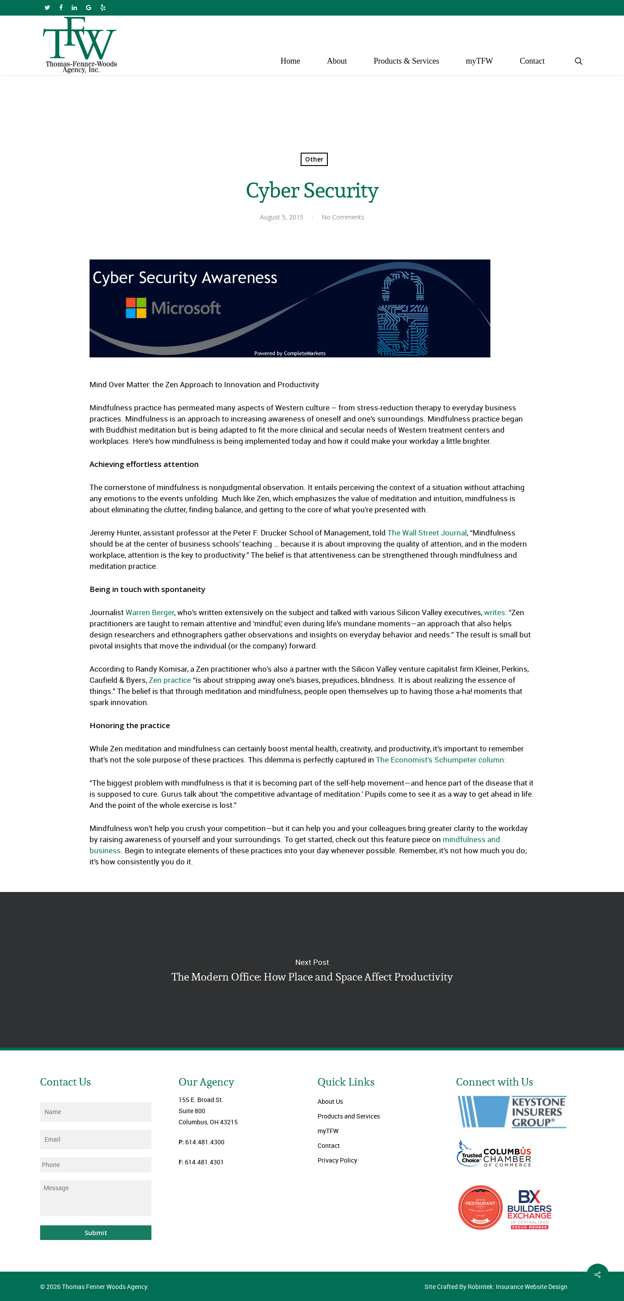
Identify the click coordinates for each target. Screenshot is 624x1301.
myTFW (328, 1131)
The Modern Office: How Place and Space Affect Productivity (312, 970)
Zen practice (169, 680)
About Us (330, 1101)
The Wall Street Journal (427, 532)
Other (314, 159)
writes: (495, 612)
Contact (329, 1145)
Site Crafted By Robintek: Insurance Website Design (495, 1286)
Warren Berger (150, 612)
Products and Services (349, 1116)
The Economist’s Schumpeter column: (441, 759)
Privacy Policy (337, 1160)
